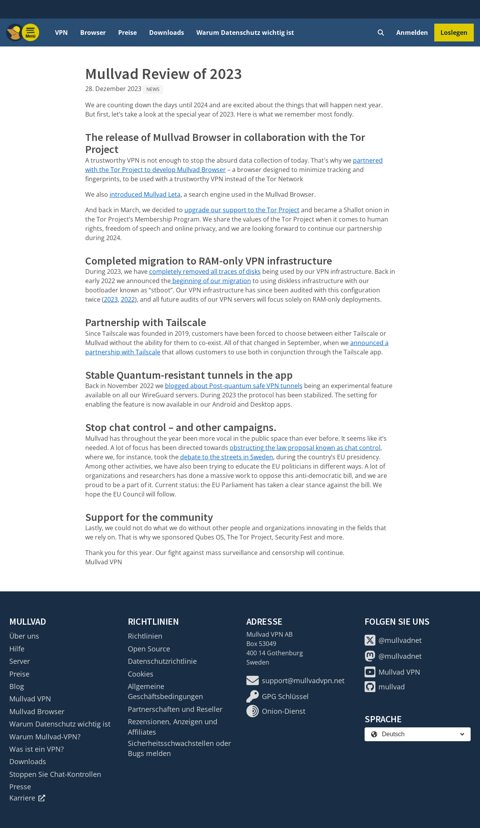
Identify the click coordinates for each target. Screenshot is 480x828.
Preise (127, 32)
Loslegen (454, 32)
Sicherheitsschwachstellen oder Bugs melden (179, 748)
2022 (128, 299)
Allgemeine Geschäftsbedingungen (165, 691)
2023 (111, 299)
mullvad (385, 686)
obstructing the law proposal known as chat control (305, 447)
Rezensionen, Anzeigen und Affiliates (172, 726)
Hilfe (16, 648)
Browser (93, 32)
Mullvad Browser (36, 711)
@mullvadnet (393, 640)
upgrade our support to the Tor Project (241, 210)
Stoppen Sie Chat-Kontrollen (55, 774)
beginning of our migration (211, 281)
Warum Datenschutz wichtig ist (245, 32)
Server (19, 661)
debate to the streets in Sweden (226, 457)
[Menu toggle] (31, 32)
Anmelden (412, 32)
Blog (16, 686)
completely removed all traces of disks (205, 271)
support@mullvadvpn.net (295, 680)
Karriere (27, 797)
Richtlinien (145, 636)
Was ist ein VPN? (36, 749)
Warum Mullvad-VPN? (45, 736)
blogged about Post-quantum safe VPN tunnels (234, 385)
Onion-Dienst (275, 711)
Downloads (166, 32)
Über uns (24, 636)
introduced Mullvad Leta (145, 194)
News (153, 89)
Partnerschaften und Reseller (175, 709)
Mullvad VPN (30, 698)
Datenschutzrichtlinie (162, 661)
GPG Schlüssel (277, 696)
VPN (61, 32)
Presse (20, 786)
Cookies (140, 674)
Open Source (149, 648)
